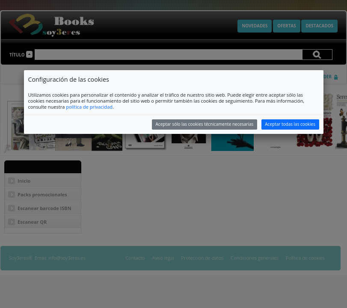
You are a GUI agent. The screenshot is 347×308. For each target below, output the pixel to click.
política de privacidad (89, 107)
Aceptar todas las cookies (290, 124)
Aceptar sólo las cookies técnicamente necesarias (205, 124)
